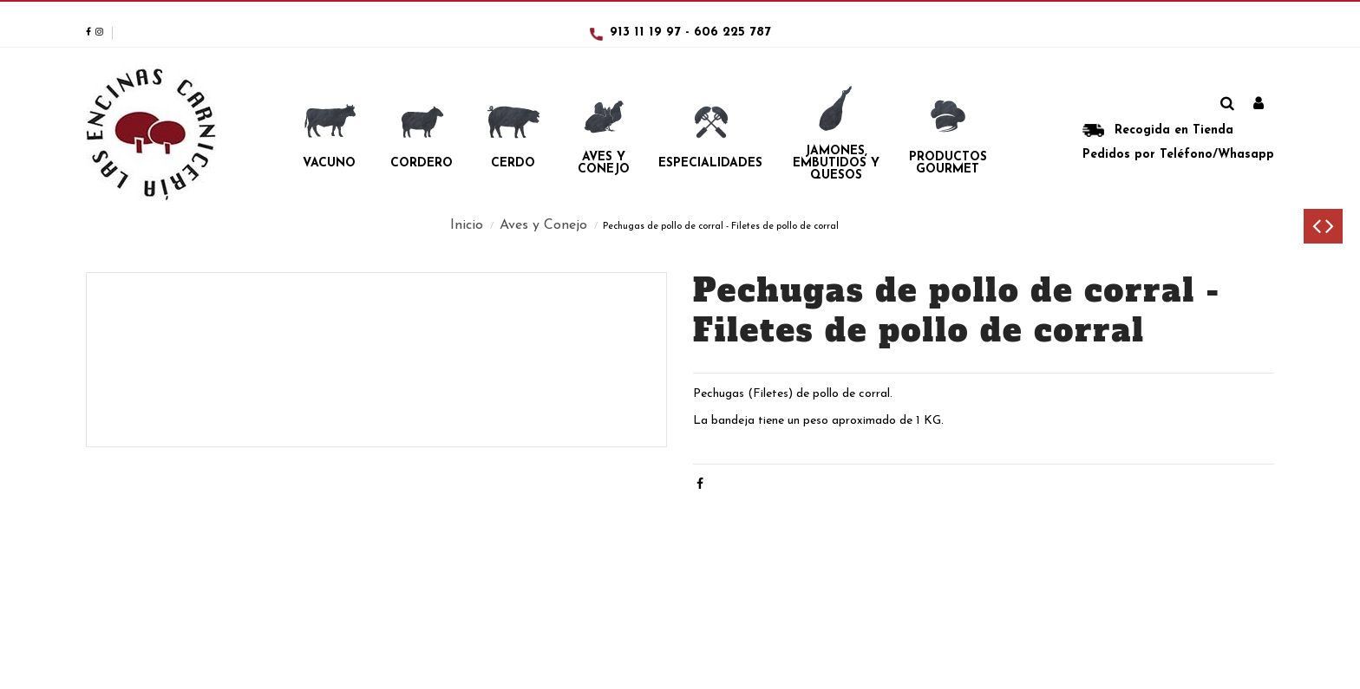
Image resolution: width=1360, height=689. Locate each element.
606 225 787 (732, 32)
